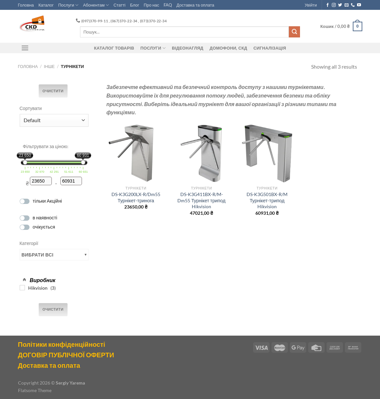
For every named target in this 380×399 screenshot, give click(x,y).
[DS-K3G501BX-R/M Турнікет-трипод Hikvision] (266, 153)
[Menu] (25, 48)
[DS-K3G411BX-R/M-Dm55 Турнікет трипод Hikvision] (201, 153)
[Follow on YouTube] (359, 5)
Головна (26, 5)
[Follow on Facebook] (328, 5)
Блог (134, 5)
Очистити (53, 91)
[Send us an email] (347, 5)
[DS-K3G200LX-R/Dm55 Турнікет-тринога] (135, 153)
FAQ (168, 5)
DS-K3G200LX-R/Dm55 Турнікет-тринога (135, 197)
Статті (119, 5)
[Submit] (294, 31)
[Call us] (353, 5)
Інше (49, 66)
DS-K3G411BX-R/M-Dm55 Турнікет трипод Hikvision (201, 200)
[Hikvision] (22, 287)
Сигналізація (269, 48)
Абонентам (96, 5)
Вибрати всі (38, 254)
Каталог (46, 5)
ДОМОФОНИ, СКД (228, 48)
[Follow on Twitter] (340, 5)
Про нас (151, 5)
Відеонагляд (187, 48)
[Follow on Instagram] (334, 5)
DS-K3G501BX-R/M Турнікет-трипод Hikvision (267, 200)
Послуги (68, 5)
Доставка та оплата (195, 5)
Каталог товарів (114, 48)
